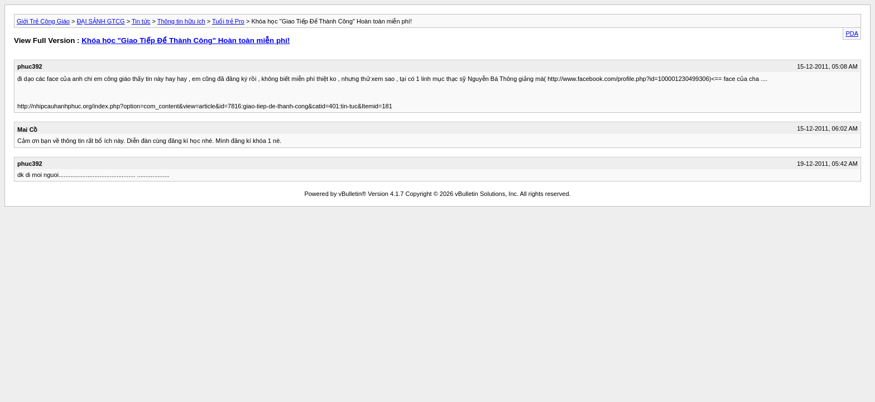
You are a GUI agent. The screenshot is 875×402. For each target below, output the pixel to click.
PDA (851, 33)
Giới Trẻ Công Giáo (43, 21)
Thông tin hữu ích (181, 21)
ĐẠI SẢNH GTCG (100, 21)
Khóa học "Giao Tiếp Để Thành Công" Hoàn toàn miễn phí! (185, 40)
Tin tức (141, 21)
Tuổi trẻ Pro (228, 21)
